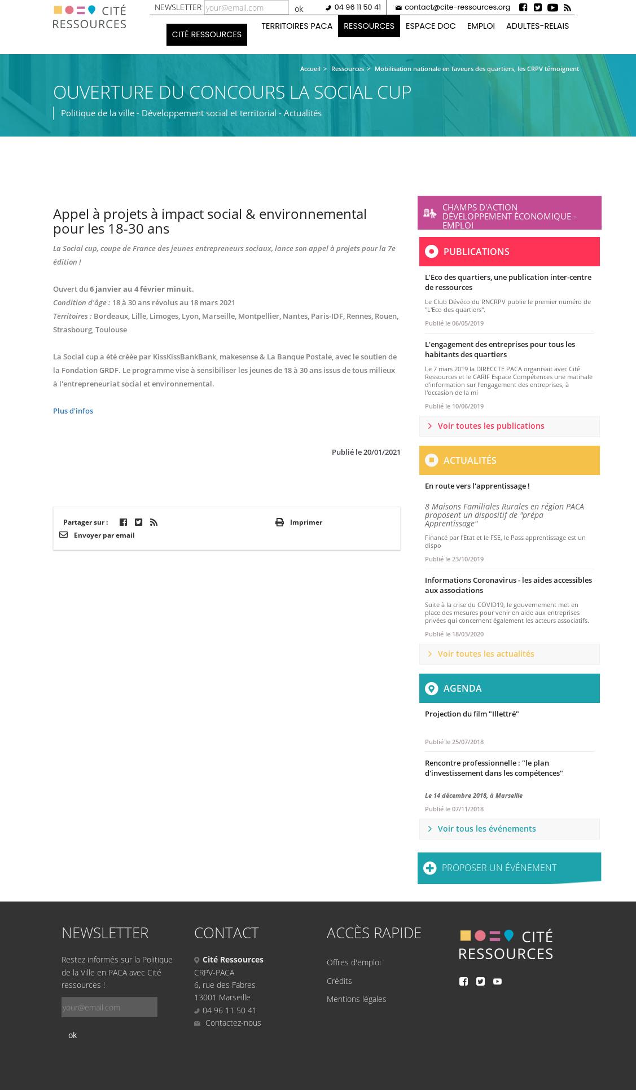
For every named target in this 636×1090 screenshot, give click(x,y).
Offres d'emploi (354, 962)
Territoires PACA (296, 26)
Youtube (552, 7)
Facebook (523, 7)
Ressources (369, 26)
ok (299, 8)
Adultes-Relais (537, 26)
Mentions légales (357, 999)
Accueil (310, 68)
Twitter (537, 7)
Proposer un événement (499, 868)
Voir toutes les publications (491, 425)
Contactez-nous (227, 1022)
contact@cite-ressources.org (457, 7)
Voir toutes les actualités (486, 653)
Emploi (481, 26)
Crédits (339, 980)
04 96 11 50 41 (358, 7)
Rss (567, 7)
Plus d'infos (73, 411)
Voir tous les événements (487, 828)
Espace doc (431, 26)
